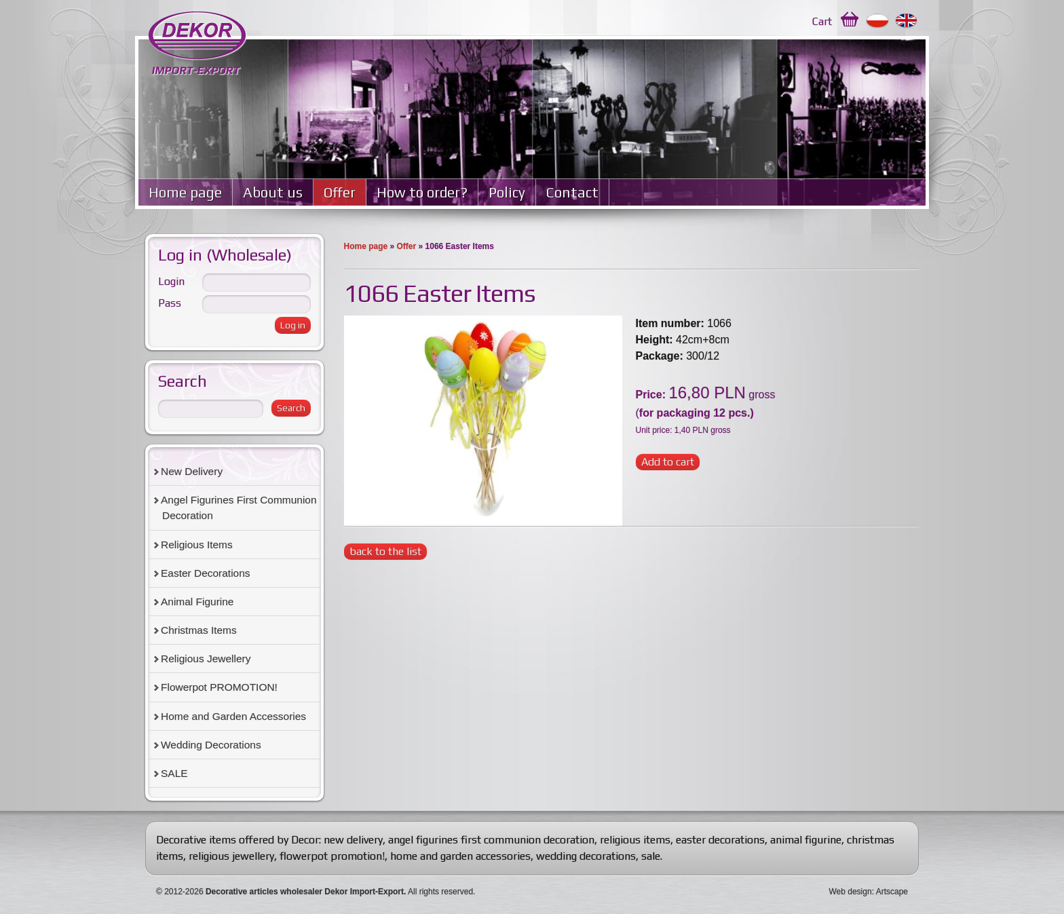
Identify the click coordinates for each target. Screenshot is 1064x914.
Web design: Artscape (868, 891)
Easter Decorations (205, 573)
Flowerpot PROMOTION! (219, 687)
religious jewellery (231, 856)
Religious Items (197, 544)
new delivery (353, 839)
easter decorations (720, 839)
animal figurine (805, 839)
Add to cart (667, 461)
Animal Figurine (197, 601)
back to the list (385, 551)
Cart (822, 21)
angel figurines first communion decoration (491, 839)
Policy (507, 192)
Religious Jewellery (205, 658)
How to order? (422, 192)
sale (650, 856)
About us (273, 192)
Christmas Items (199, 630)
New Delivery (192, 471)
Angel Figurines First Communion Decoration (239, 507)
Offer (340, 192)
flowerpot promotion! (332, 856)
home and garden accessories (460, 856)
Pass (169, 303)
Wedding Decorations (211, 744)
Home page (185, 192)
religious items (635, 839)
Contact (572, 192)
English (907, 21)
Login (171, 281)
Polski (878, 21)
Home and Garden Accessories (233, 716)
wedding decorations (586, 856)
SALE (174, 773)
